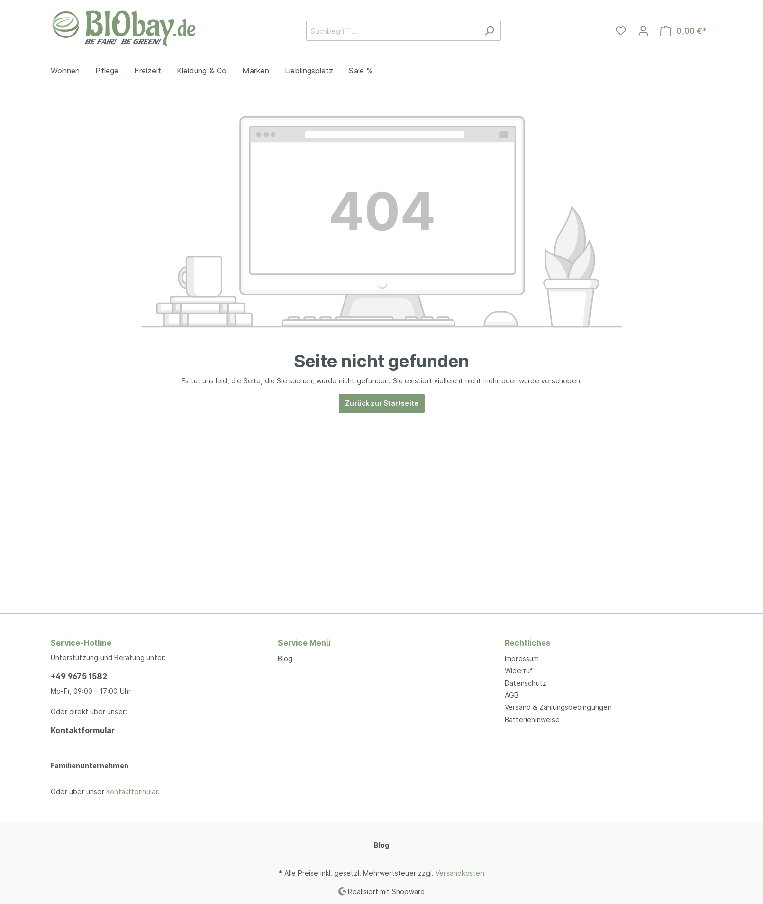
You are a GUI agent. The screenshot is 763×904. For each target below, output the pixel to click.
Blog (285, 658)
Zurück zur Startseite (381, 403)
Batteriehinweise (532, 719)
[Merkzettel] (621, 30)
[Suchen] (489, 31)
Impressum (522, 658)
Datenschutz (525, 683)
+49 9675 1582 (79, 676)
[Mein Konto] (643, 30)
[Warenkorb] (683, 30)
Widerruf (519, 671)
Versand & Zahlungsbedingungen (558, 707)
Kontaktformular (83, 730)
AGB (512, 695)
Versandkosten (460, 873)
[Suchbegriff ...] (392, 31)
